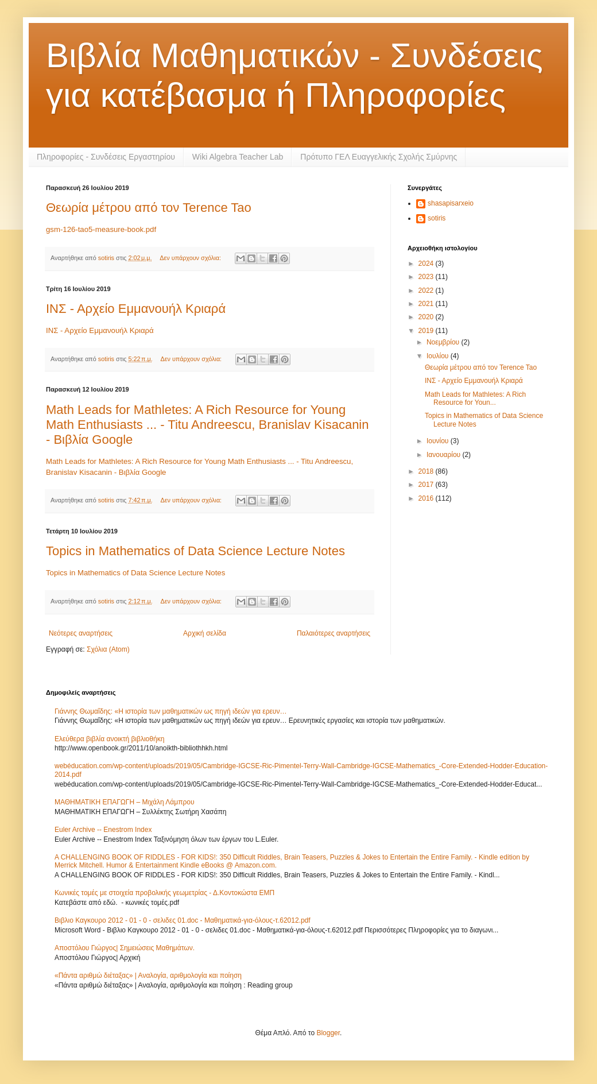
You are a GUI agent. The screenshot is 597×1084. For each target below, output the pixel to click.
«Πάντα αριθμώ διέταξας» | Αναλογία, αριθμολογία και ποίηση (148, 975)
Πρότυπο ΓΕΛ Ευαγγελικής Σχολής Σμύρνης (378, 156)
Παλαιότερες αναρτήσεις (333, 633)
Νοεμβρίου (444, 342)
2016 (427, 498)
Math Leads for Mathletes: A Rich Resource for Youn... (475, 398)
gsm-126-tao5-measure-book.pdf (101, 229)
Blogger (328, 1033)
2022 (427, 291)
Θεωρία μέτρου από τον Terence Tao (148, 207)
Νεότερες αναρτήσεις (81, 633)
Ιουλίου (439, 356)
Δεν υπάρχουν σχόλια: (191, 257)
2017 (427, 485)
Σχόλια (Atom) (108, 649)
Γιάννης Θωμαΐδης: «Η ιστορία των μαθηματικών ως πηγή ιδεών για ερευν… (170, 711)
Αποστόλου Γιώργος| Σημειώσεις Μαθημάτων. (125, 948)
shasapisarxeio (451, 203)
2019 (427, 331)
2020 (427, 317)
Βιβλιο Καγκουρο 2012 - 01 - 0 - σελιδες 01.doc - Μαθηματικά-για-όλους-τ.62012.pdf (183, 920)
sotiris (436, 218)
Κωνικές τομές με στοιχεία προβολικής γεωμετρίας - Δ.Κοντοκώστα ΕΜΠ (164, 893)
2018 (427, 471)
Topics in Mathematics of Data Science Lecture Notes (195, 551)
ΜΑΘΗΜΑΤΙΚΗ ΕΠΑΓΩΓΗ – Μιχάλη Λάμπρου (125, 802)
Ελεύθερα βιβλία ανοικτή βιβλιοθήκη (109, 739)
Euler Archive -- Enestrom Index (103, 830)
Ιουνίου (439, 441)
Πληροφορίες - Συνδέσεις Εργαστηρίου (106, 156)
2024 (427, 264)
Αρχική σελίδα (204, 633)
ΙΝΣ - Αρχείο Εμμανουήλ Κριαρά (136, 308)
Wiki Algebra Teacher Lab (238, 156)
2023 (427, 277)
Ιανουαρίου (445, 455)
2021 (427, 304)
